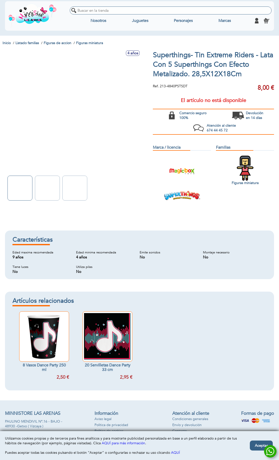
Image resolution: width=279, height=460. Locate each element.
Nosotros (98, 20)
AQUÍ (175, 452)
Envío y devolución (187, 425)
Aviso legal (102, 419)
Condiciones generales (190, 419)
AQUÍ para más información (123, 443)
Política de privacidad (111, 425)
